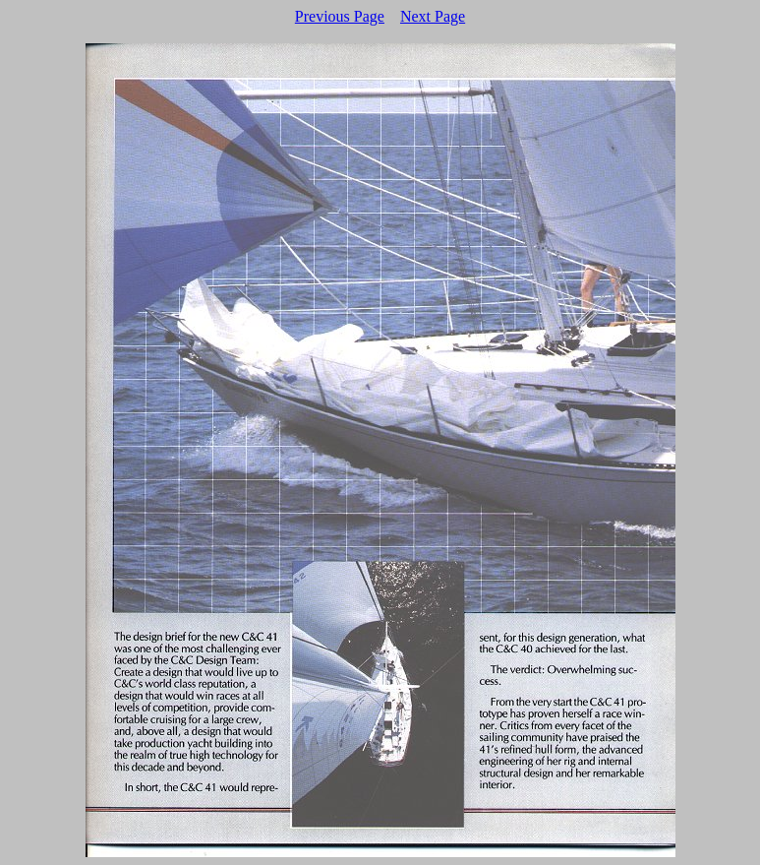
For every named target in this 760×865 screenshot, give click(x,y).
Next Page (432, 16)
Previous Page (339, 16)
